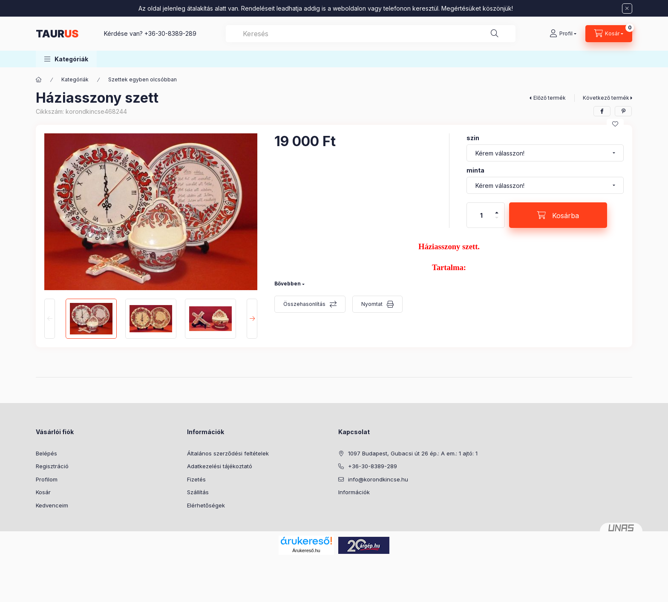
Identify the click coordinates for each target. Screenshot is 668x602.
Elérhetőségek (206, 505)
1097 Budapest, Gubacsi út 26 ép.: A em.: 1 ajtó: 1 (413, 453)
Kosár (43, 492)
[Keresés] (494, 34)
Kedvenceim (52, 505)
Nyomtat (372, 304)
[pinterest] (623, 111)
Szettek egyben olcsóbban (142, 79)
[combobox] (370, 33)
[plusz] (496, 209)
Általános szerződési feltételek (228, 453)
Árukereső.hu (306, 550)
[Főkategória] (39, 80)
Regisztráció (52, 466)
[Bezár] (627, 8)
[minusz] (496, 221)
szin (472, 137)
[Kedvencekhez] (615, 124)
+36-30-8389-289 (170, 33)
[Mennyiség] (481, 215)
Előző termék (549, 98)
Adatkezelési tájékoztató (219, 466)
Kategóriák (75, 79)
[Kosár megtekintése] (608, 33)
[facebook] (601, 111)
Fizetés (196, 479)
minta (475, 170)
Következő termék (606, 98)
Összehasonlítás (304, 304)
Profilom (47, 479)
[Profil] (563, 33)
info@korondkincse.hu (378, 479)
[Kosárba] (558, 215)
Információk (354, 492)
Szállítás (198, 492)
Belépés (46, 453)
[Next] (252, 319)
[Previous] (49, 319)
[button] (66, 59)
